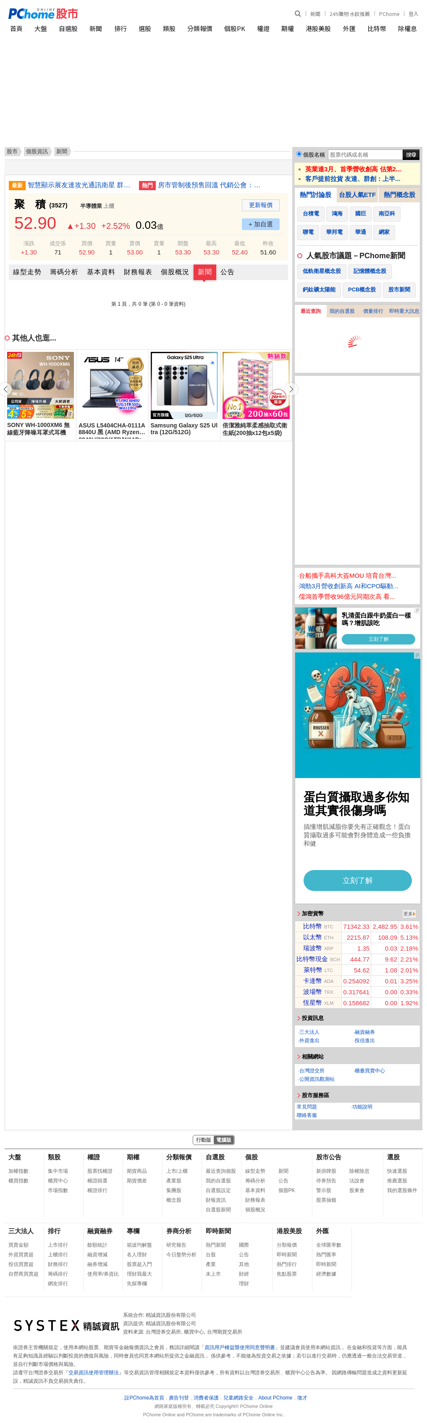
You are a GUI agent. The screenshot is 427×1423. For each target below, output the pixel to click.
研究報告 (176, 1245)
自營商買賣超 (23, 1274)
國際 (244, 1245)
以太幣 (312, 937)
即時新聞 (218, 1230)
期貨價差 (137, 1181)
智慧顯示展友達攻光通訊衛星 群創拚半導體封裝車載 (80, 185)
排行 (120, 28)
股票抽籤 (326, 1200)
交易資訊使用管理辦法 (93, 1373)
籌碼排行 (58, 1274)
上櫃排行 (58, 1255)
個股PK (234, 28)
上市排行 (58, 1245)
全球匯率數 (328, 1245)
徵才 (302, 1398)
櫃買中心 (58, 1181)
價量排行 (373, 311)
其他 (244, 1264)
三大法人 (309, 1032)
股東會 (356, 1190)
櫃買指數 (18, 1181)
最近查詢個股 (221, 1171)
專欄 (133, 1230)
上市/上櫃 (177, 1171)
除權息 (407, 28)
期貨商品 (137, 1171)
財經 (244, 1274)
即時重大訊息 (404, 311)
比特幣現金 (312, 958)
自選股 (68, 28)
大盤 (40, 28)
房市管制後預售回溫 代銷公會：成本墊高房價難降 (210, 185)
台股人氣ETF (357, 194)
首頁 (16, 28)
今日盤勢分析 (181, 1255)
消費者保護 (206, 1398)
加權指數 (18, 1171)
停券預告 (326, 1181)
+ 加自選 (261, 224)
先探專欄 (137, 1284)
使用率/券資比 (103, 1274)
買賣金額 (18, 1245)
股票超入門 (139, 1264)
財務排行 (58, 1264)
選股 (145, 28)
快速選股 (397, 1171)
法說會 (356, 1181)
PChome (389, 13)
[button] (291, 389)
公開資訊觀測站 (317, 1079)
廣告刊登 (179, 1398)
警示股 (323, 1190)
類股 (169, 28)
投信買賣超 (21, 1264)
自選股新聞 (218, 1210)
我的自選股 (342, 311)
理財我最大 (139, 1274)
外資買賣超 (21, 1255)
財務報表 (138, 271)
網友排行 (58, 1284)
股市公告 (328, 1157)
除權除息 (359, 1171)
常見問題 (307, 1107)
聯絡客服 (307, 1115)
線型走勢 (27, 271)
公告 (227, 271)
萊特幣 (313, 969)
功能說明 (362, 1107)
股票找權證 (100, 1171)
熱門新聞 (216, 1245)
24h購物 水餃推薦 (350, 13)
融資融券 (365, 1032)
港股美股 (318, 28)
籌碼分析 (64, 271)
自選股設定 (218, 1190)
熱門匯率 (326, 1255)
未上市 (213, 1274)
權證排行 (97, 1190)
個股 (251, 1157)
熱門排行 (287, 1264)
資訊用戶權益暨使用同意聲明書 (239, 1347)
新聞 (315, 13)
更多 (408, 913)
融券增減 (97, 1264)
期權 (287, 28)
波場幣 (312, 991)
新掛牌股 (326, 1171)
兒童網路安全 (238, 1398)
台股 (211, 1255)
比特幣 (376, 28)
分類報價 (199, 28)
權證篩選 (97, 1181)
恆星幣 (312, 1002)
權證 (263, 28)
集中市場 (58, 1171)
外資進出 (309, 1040)
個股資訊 (37, 151)
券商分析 (178, 1230)
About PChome (275, 1398)
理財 (244, 1284)
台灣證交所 (312, 1071)
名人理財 (137, 1255)
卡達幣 (312, 980)
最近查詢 (311, 311)
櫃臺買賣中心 (370, 1071)
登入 (414, 13)
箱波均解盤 (139, 1245)
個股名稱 (314, 155)
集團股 (173, 1190)
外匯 (349, 28)
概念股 (173, 1200)
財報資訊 (216, 1200)
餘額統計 (97, 1245)
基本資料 (101, 271)
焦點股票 (287, 1274)
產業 (211, 1264)
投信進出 (365, 1040)
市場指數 (58, 1190)
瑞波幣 (312, 947)
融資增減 (97, 1255)
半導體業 (91, 206)
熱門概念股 (399, 194)
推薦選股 (397, 1181)
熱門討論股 (315, 194)
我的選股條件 (402, 1190)
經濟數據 (326, 1274)
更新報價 (260, 205)
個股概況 (175, 271)
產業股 (173, 1181)
